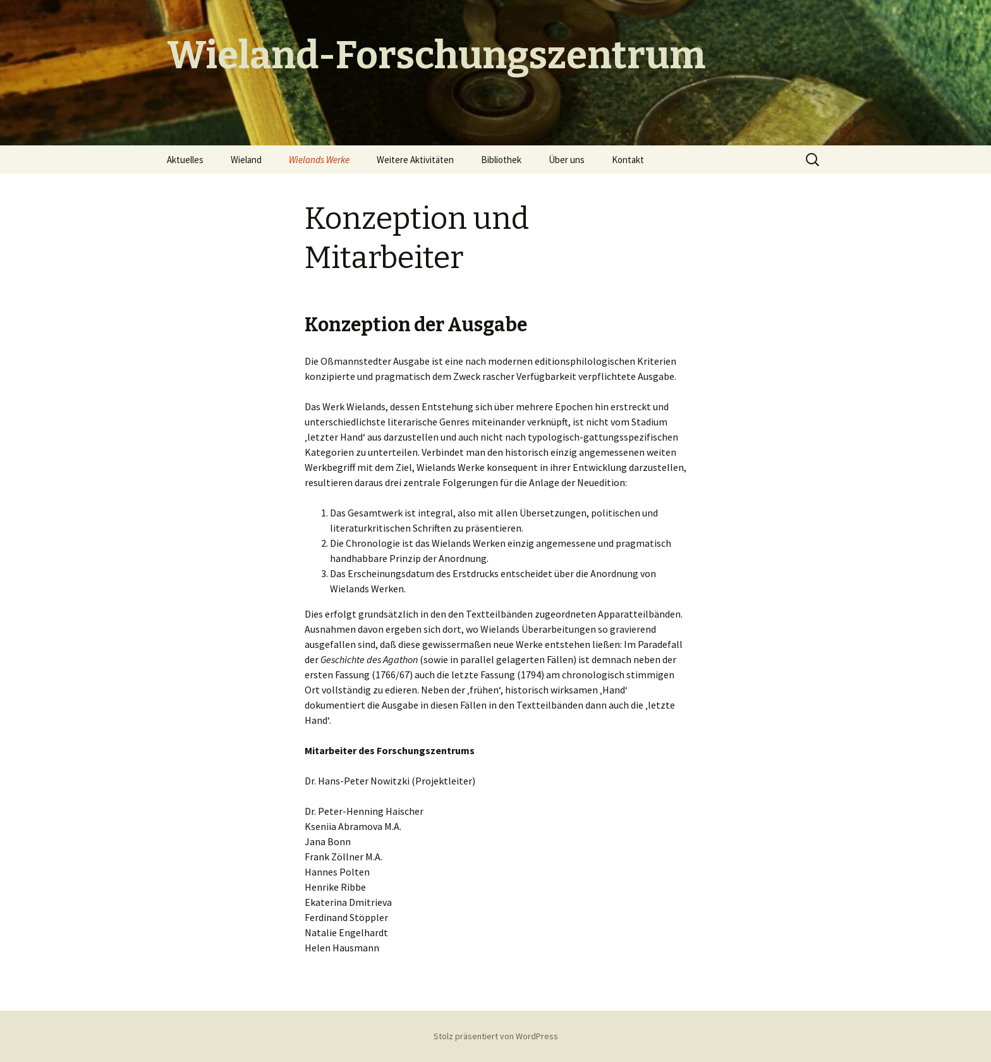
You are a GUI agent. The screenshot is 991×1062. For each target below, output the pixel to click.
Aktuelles (185, 160)
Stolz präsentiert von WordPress (496, 1036)
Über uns (567, 160)
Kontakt (628, 160)
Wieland (246, 160)
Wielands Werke (319, 160)
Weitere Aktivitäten (415, 160)
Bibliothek (501, 160)
